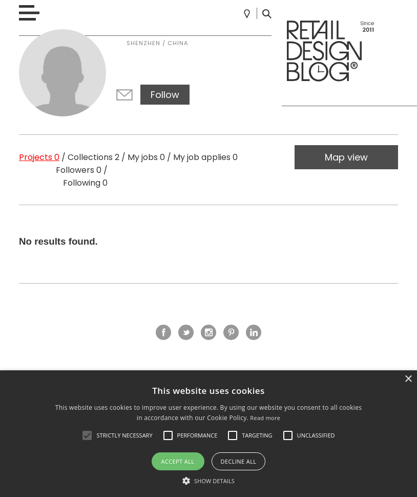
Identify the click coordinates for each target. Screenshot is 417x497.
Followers (78, 170)
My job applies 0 (205, 157)
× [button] (408, 379)
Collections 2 (93, 157)
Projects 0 (39, 157)
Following (85, 183)
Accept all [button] (178, 461)
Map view (346, 157)
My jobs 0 (146, 157)
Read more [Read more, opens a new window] (265, 418)
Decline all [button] (239, 461)
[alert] (208, 433)
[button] (87, 435)
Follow (165, 94)
